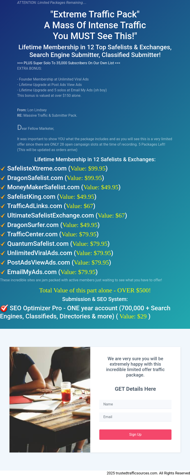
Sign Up (135, 434)
